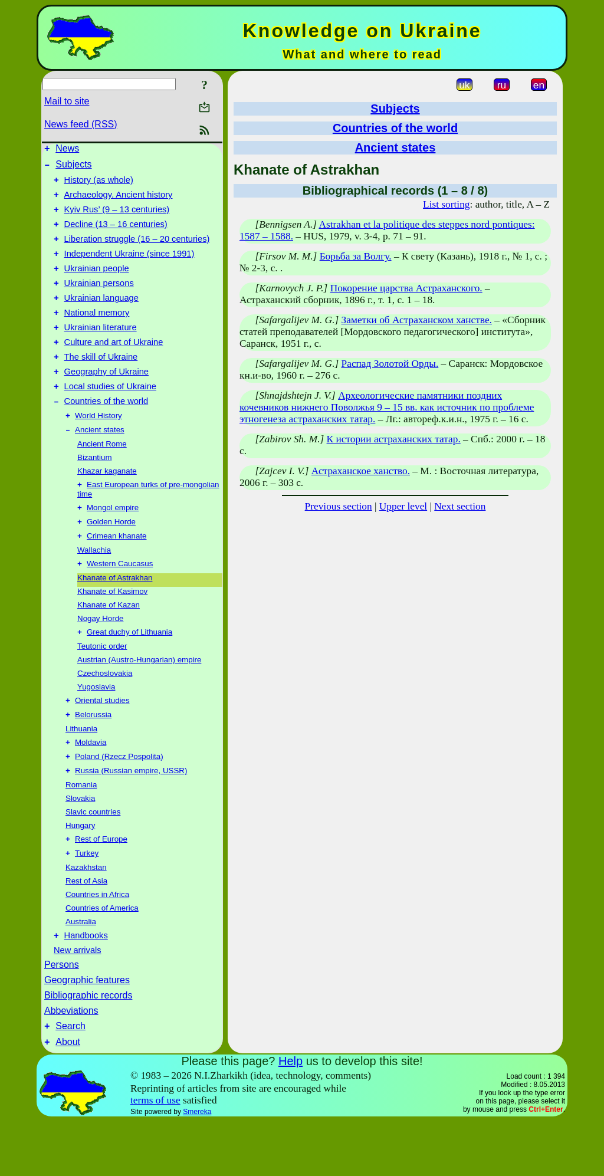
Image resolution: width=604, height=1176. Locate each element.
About (67, 1097)
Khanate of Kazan (108, 644)
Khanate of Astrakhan (114, 617)
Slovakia (80, 845)
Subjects (73, 168)
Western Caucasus (120, 603)
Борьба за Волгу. (356, 256)
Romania (81, 831)
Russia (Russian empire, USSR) (131, 817)
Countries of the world (106, 433)
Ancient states (99, 463)
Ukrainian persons (99, 301)
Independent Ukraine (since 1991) (129, 267)
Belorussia (93, 758)
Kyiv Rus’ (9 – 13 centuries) (117, 218)
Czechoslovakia (104, 714)
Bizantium (94, 491)
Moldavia (90, 787)
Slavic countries (92, 859)
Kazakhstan (86, 916)
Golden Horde (111, 559)
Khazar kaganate (107, 505)
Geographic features (87, 1031)
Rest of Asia (86, 930)
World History (98, 448)
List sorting (446, 204)
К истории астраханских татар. (394, 439)
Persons (61, 1016)
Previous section (338, 506)
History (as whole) (98, 185)
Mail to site (66, 101)
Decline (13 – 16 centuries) (116, 234)
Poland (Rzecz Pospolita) (119, 802)
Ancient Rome (102, 478)
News (67, 150)
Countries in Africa (97, 944)
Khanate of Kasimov (112, 631)
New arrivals (77, 1001)
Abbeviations (71, 1062)
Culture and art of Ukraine (113, 367)
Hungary (80, 872)
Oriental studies (102, 742)
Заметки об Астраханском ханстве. (417, 320)
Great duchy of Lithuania (129, 673)
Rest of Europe (101, 887)
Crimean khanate (117, 574)
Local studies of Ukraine (110, 416)
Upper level (403, 506)
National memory (97, 334)
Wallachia (94, 588)
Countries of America (102, 957)
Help (290, 1115)
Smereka (197, 1166)
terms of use (155, 1155)
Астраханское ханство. (360, 471)
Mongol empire (113, 544)
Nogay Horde (100, 658)
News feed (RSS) (80, 124)
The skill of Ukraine (101, 383)
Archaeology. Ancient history (118, 201)
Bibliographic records (88, 1047)
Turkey (87, 902)
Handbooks (86, 986)
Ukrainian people (96, 284)
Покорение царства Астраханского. (406, 288)
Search (70, 1079)
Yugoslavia (96, 728)
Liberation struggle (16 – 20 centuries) (137, 251)
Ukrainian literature (100, 350)
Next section (459, 506)
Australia (80, 971)
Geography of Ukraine (106, 400)
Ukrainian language (101, 317)
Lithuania (81, 772)
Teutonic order (102, 687)
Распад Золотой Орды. (390, 363)
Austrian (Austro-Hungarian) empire (139, 701)
